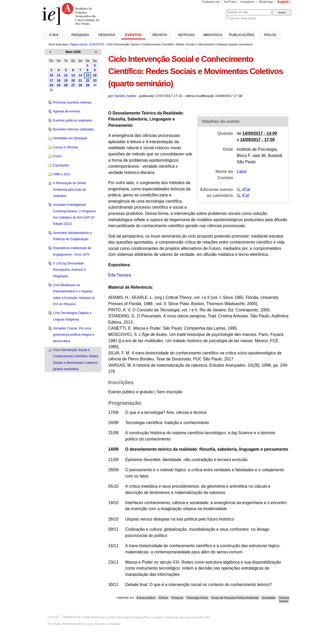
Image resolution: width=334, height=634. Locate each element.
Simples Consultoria (107, 623)
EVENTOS (133, 35)
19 (66, 80)
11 (59, 75)
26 (66, 85)
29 (88, 85)
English (283, 2)
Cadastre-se (210, 2)
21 (80, 80)
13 (73, 75)
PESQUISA (80, 35)
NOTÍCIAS (186, 35)
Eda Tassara (119, 275)
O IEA (53, 35)
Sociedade (268, 597)
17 (51, 80)
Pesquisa (177, 597)
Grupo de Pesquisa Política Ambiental (234, 597)
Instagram (247, 2)
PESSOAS (107, 35)
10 (51, 75)
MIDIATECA (213, 35)
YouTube (230, 2)
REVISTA (160, 35)
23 (95, 80)
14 (80, 75)
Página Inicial (78, 44)
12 (66, 75)
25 (59, 85)
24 (51, 85)
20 (73, 80)
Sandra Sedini (125, 96)
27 (73, 85)
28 (80, 85)
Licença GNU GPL (198, 617)
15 (88, 75)
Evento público (146, 597)
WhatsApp (266, 2)
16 (95, 75)
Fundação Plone (140, 617)
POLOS (270, 35)
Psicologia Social (197, 597)
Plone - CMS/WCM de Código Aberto (75, 617)
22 (88, 80)
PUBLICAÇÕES (241, 35)
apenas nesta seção (243, 18)
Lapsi (242, 171)
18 (59, 80)
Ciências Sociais (284, 599)
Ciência (163, 597)
